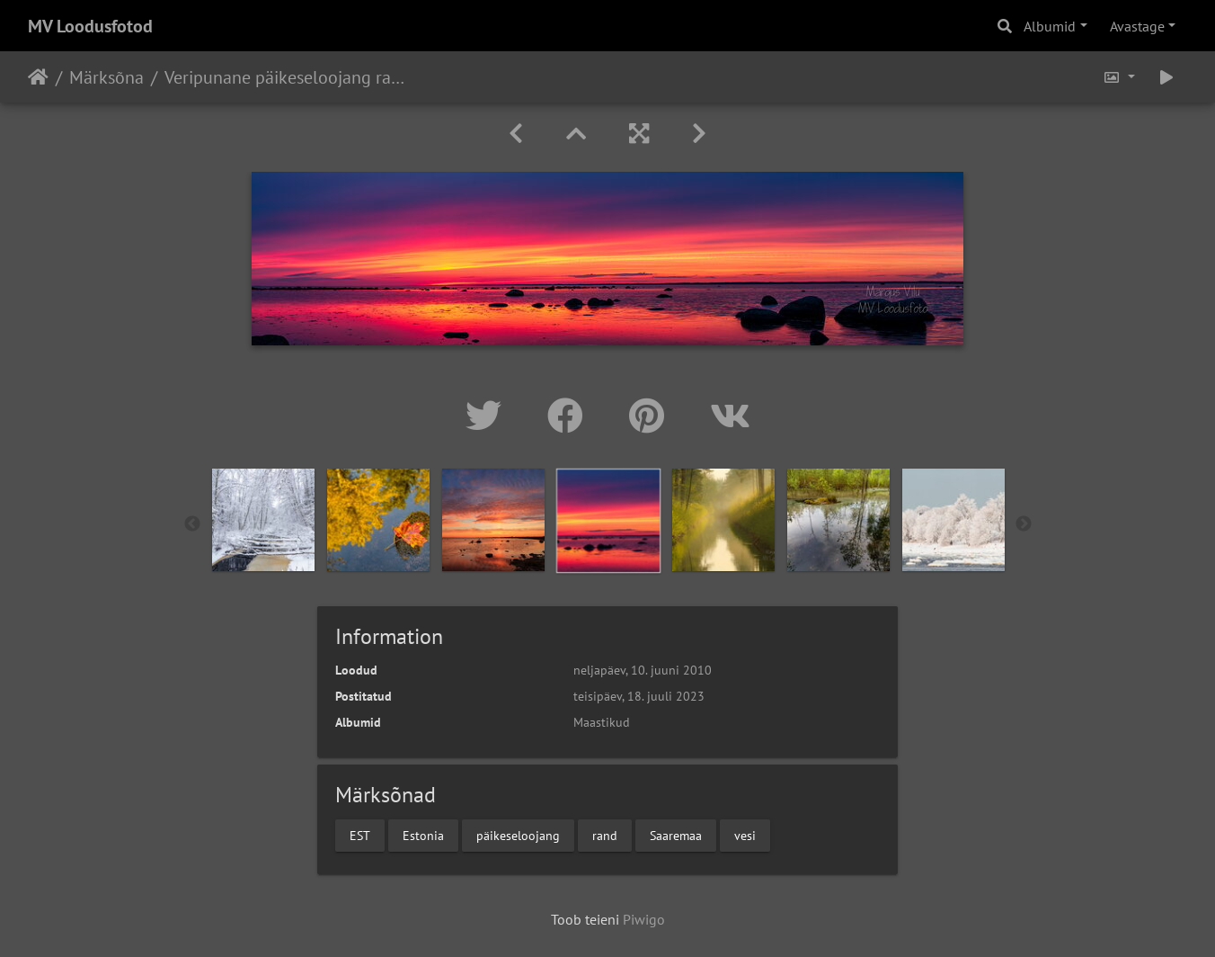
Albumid (1050, 26)
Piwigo (644, 919)
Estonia (423, 835)
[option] (263, 520)
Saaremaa (676, 835)
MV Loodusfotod (90, 26)
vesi (745, 835)
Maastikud (601, 722)
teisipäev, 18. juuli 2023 (639, 696)
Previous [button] (192, 524)
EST (360, 835)
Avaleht (38, 77)
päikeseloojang (518, 835)
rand (604, 835)
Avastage (1137, 26)
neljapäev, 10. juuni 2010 (642, 670)
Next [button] (1024, 524)
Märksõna (106, 77)
